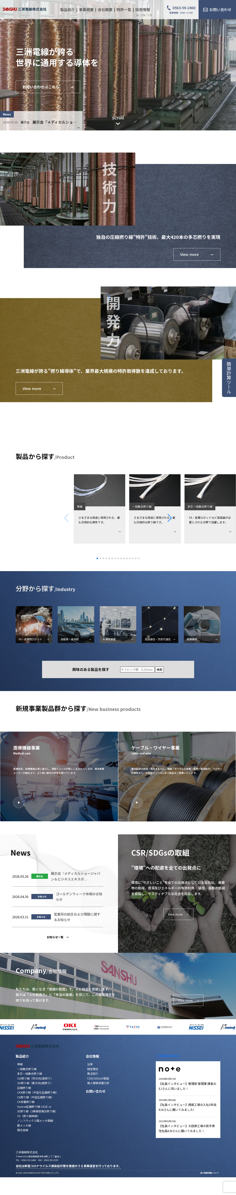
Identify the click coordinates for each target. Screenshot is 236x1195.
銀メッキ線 (24, 1125)
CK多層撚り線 (25, 1102)
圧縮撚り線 (24, 1088)
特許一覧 (124, 9)
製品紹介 (22, 1056)
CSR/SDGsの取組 (98, 1078)
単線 (20, 1064)
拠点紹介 (92, 1073)
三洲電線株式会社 (167, 1056)
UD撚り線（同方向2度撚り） (35, 1078)
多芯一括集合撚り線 (29, 1073)
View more (188, 1000)
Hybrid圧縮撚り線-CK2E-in (34, 1106)
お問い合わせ (96, 1091)
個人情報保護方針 (98, 1083)
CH (150, 15)
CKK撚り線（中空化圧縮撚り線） (37, 1092)
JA (137, 15)
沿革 (90, 1064)
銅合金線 (22, 1130)
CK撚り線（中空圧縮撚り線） (35, 1097)
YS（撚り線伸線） (28, 1116)
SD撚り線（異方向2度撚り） (35, 1083)
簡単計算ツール (229, 378)
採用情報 (142, 9)
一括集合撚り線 (27, 1069)
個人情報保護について (209, 1172)
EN (143, 15)
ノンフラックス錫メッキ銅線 (35, 1121)
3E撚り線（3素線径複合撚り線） (37, 1111)
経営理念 (92, 1069)
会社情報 (92, 1056)
